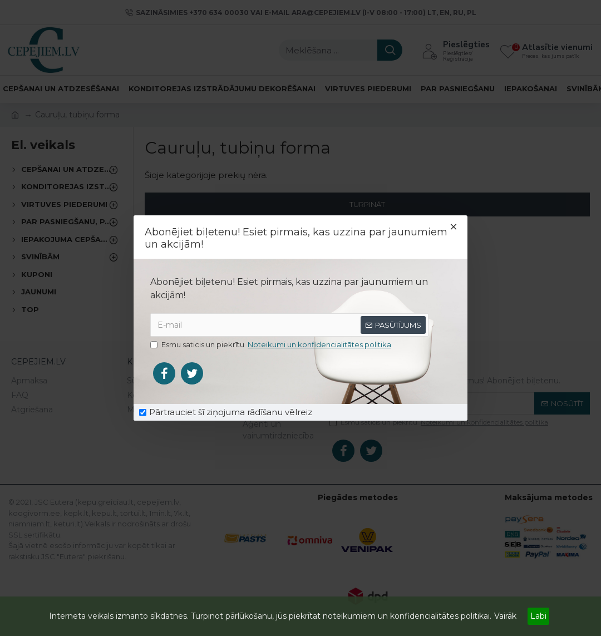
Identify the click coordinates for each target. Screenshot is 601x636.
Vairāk (505, 616)
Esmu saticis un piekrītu (271, 345)
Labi (538, 616)
